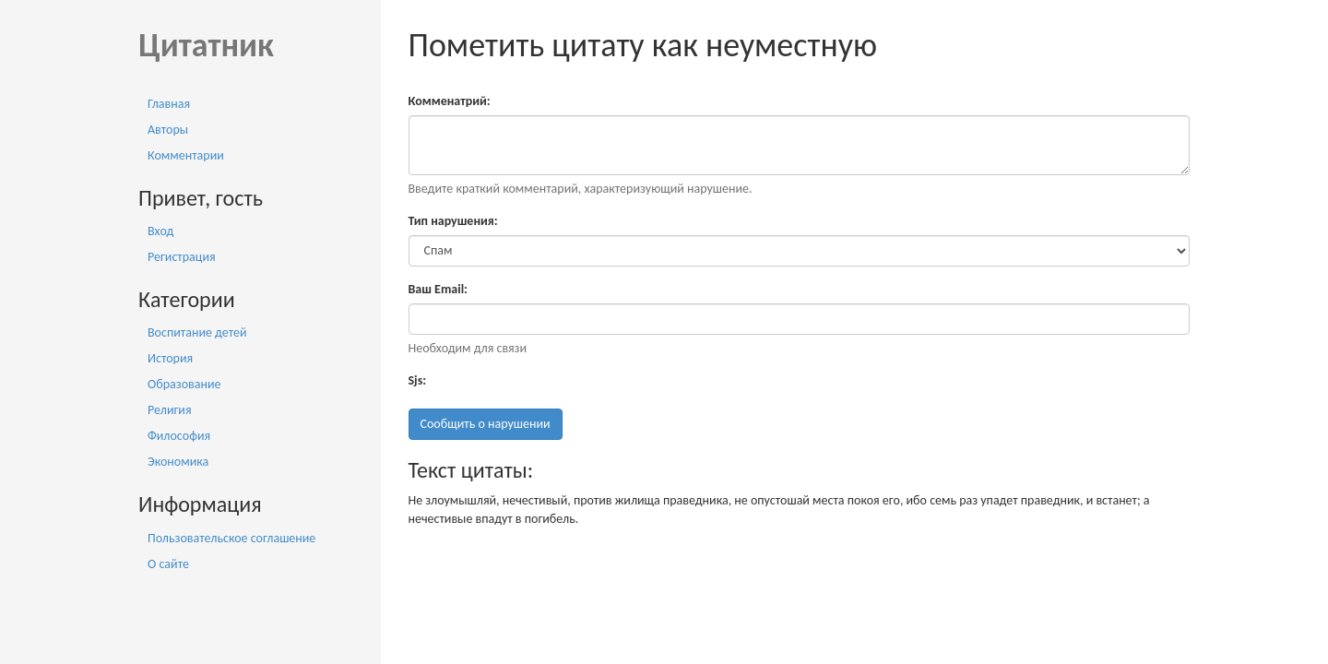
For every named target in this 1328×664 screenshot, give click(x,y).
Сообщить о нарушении (486, 424)
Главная (169, 104)
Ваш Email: (438, 289)
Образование (184, 384)
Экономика (178, 461)
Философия (179, 436)
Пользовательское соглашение (231, 538)
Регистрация (182, 257)
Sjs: (418, 380)
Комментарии (186, 155)
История (170, 358)
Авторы (168, 129)
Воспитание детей (197, 332)
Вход (160, 231)
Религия (170, 410)
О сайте (168, 564)
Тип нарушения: (453, 221)
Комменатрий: (450, 101)
